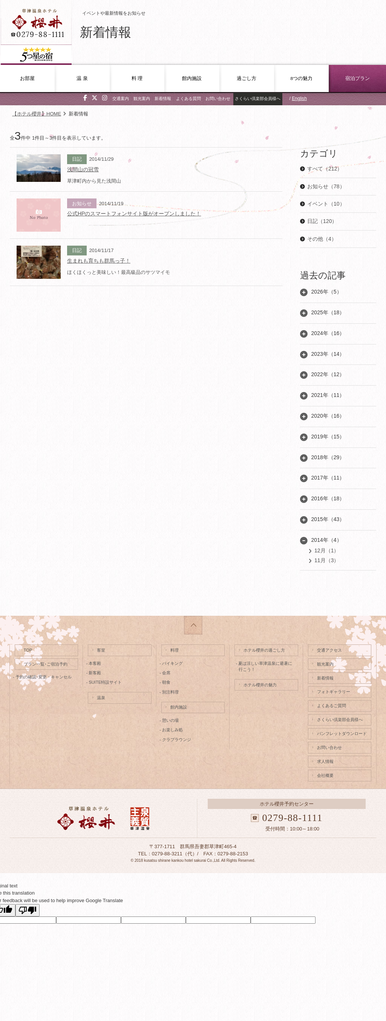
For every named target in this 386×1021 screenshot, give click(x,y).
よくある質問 (188, 98)
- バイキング (172, 663)
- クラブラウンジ (176, 739)
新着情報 (163, 98)
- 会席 (165, 672)
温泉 (101, 697)
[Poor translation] (27, 910)
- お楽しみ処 (172, 729)
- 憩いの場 (170, 720)
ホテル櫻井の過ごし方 (264, 650)
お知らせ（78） (326, 186)
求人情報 (325, 761)
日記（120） (322, 221)
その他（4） (322, 239)
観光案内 (141, 98)
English (299, 98)
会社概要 (325, 775)
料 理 (137, 78)
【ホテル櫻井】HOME (36, 114)
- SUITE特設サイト (105, 682)
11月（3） (326, 560)
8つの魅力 (301, 78)
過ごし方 (246, 78)
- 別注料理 (170, 692)
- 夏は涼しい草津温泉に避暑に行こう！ (264, 666)
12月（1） (326, 550)
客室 (101, 650)
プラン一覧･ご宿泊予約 (45, 664)
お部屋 (27, 78)
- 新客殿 (94, 672)
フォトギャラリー (333, 691)
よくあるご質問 (331, 705)
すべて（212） (324, 169)
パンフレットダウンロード (342, 733)
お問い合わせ (217, 98)
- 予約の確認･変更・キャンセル (43, 677)
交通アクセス (329, 650)
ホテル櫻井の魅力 (260, 685)
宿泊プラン (357, 78)
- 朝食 (165, 682)
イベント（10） (326, 204)
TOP (28, 650)
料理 (174, 650)
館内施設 (192, 78)
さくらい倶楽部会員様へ (257, 98)
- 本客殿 (94, 663)
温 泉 (82, 78)
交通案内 (120, 98)
